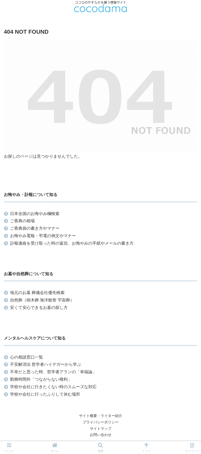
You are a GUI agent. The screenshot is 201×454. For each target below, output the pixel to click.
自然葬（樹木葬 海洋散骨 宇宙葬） (42, 300)
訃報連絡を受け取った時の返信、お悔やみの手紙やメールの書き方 (72, 243)
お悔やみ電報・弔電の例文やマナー (43, 236)
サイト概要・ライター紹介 (100, 416)
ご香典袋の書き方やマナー (34, 228)
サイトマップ (100, 428)
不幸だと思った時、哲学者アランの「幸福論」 (53, 372)
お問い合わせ (100, 435)
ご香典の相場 (22, 221)
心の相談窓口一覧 (26, 357)
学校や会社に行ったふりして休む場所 (45, 394)
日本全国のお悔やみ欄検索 (34, 213)
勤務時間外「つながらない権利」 (41, 379)
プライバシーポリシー (101, 422)
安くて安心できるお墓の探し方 (39, 307)
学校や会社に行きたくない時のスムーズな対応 (53, 387)
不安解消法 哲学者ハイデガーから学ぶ (45, 364)
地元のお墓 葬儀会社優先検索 (37, 292)
